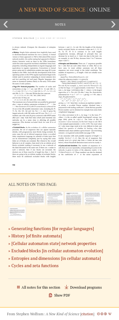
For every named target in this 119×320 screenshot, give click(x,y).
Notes (60, 24)
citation (87, 314)
